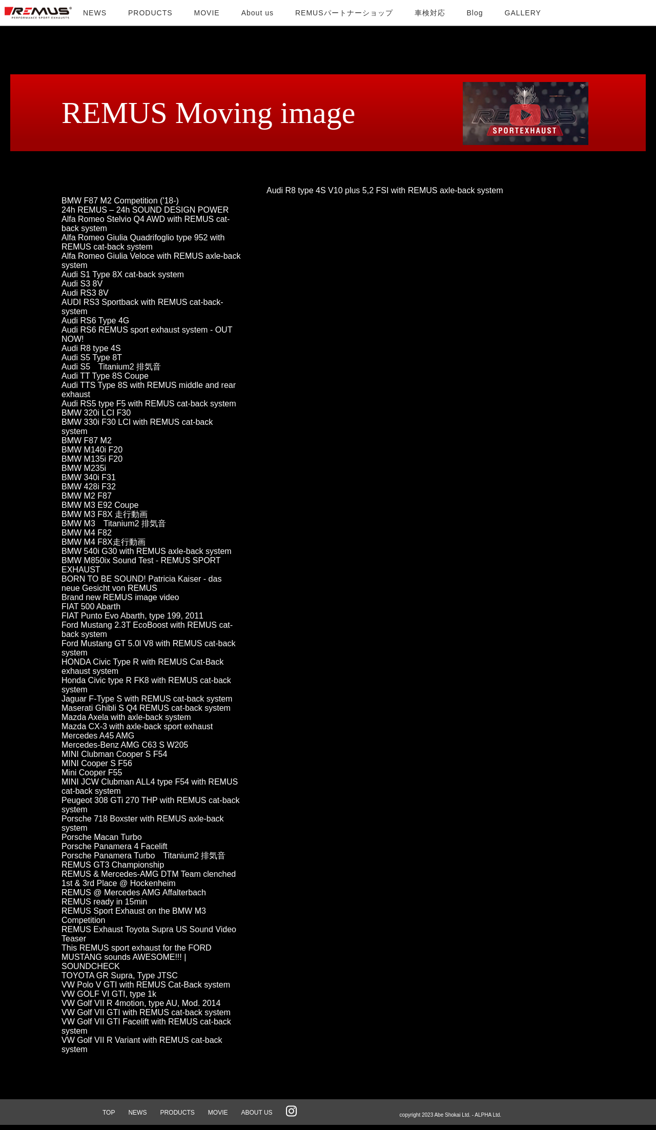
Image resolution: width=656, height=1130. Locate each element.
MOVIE (218, 1112)
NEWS (137, 1112)
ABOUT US (256, 1112)
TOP (108, 1112)
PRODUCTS (177, 1112)
